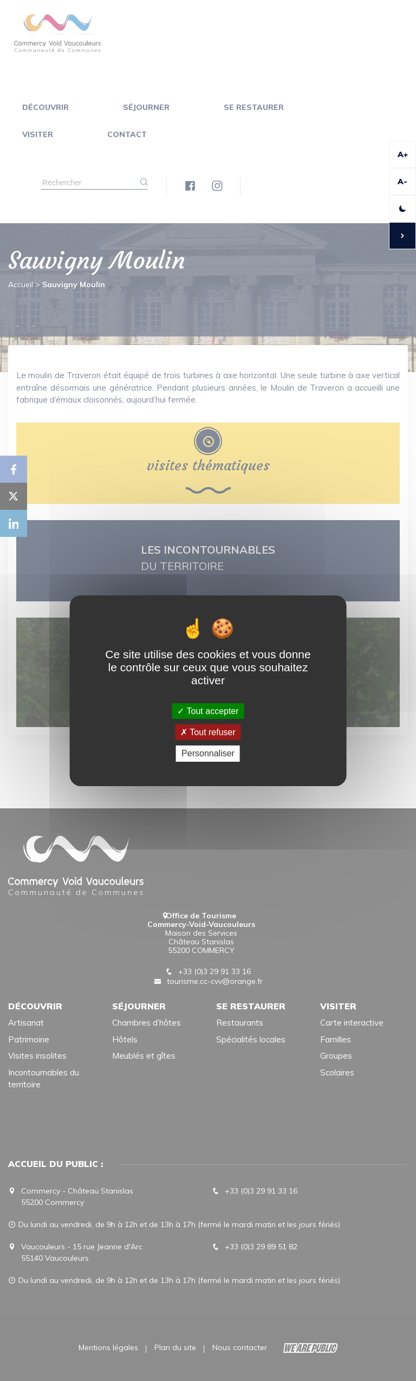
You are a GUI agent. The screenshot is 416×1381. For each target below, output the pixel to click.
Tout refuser (208, 732)
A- (402, 181)
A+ (403, 154)
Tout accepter (207, 711)
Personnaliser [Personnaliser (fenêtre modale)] (208, 753)
